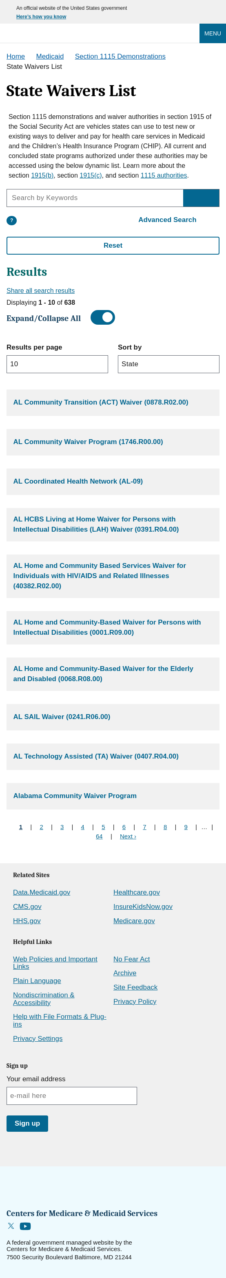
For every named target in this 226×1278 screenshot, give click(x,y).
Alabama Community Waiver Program (75, 796)
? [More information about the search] (11, 220)
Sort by (130, 347)
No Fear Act (131, 959)
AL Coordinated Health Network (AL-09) (78, 481)
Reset (113, 245)
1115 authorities (164, 175)
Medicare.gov (134, 921)
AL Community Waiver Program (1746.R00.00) (88, 442)
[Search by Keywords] (201, 198)
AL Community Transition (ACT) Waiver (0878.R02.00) (100, 402)
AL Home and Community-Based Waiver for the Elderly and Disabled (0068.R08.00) (103, 674)
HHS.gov (27, 921)
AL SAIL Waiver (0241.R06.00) (62, 717)
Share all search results (41, 290)
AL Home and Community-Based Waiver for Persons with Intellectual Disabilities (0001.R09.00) (107, 627)
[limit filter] (57, 364)
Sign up (27, 1123)
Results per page (34, 347)
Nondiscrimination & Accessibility (44, 999)
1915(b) (42, 175)
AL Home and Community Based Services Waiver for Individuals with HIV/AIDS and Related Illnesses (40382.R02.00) (99, 576)
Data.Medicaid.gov (41, 892)
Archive (124, 973)
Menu (212, 33)
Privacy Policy (134, 1001)
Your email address (36, 1079)
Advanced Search (167, 220)
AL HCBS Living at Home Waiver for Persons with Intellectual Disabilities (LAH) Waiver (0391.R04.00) (96, 524)
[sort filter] (168, 364)
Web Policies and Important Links (55, 963)
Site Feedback (135, 987)
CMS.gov (27, 907)
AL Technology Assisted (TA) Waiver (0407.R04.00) (96, 756)
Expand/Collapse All (44, 318)
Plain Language (37, 981)
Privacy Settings (37, 1039)
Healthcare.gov (136, 892)
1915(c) (91, 175)
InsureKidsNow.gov (143, 907)
